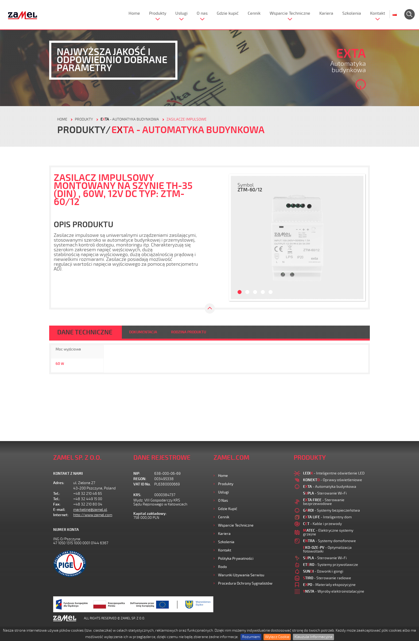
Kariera (326, 13)
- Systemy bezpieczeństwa (331, 510)
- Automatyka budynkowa (129, 119)
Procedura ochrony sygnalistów (245, 583)
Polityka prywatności (235, 558)
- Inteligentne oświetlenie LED (333, 473)
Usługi (181, 13)
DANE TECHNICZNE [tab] (84, 332)
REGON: (139, 479)
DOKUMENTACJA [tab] (143, 332)
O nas (202, 13)
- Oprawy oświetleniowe (332, 480)
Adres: (58, 483)
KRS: (137, 495)
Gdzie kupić (228, 13)
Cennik (254, 13)
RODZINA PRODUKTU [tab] (188, 332)
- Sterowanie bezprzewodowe (323, 502)
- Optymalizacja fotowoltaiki (327, 549)
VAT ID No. (142, 484)
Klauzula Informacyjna (313, 637)
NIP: (136, 474)
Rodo (222, 567)
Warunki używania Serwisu (241, 575)
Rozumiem (251, 637)
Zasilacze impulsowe (186, 119)
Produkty (157, 13)
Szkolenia (351, 13)
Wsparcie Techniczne (290, 13)
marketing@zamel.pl (90, 509)
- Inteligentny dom (327, 517)
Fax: (57, 504)
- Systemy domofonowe (329, 541)
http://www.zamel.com (92, 515)
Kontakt (377, 13)
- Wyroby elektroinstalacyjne (333, 591)
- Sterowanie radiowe (327, 578)
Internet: (61, 515)
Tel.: (56, 494)
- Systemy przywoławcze (330, 564)
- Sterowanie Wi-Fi (325, 493)
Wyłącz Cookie (277, 637)
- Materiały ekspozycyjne (329, 584)
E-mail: (59, 510)
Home (134, 13)
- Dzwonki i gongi (323, 571)
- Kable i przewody (322, 524)
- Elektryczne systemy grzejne (328, 532)
